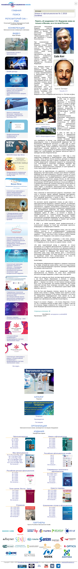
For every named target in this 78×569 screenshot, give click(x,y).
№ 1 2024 (52, 515)
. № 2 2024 (15, 498)
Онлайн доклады (12, 71)
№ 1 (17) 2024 (15, 510)
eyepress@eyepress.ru (67, 562)
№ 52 (52, 463)
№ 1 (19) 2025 (15, 507)
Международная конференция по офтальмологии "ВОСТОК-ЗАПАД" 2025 (16, 174)
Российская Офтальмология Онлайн (28, 562)
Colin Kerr (63, 58)
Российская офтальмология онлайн (57, 453)
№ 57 (52, 455)
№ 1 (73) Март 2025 (15, 458)
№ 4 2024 (15, 444)
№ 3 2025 (15, 438)
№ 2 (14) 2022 (15, 515)
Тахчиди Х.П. (63, 90)
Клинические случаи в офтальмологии (14, 53)
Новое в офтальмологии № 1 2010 (51, 13)
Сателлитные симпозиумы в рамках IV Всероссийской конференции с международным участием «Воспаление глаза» (15, 360)
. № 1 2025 (15, 494)
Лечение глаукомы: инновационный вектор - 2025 (16, 318)
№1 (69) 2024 (52, 493)
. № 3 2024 (15, 497)
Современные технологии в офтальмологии (57, 470)
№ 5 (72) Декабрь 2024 (15, 459)
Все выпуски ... (15, 448)
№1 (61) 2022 (52, 496)
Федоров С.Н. (45, 125)
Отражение (20, 505)
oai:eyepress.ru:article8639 (59, 314)
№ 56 (52, 457)
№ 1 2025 (15, 443)
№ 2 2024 (52, 446)
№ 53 (52, 461)
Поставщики (39, 422)
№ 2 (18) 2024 (15, 509)
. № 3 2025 (15, 490)
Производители (39, 419)
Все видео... (16, 366)
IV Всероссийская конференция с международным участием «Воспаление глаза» (15, 338)
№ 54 (52, 460)
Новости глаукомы (58, 488)
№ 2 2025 (15, 441)
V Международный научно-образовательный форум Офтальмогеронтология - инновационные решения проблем (15, 216)
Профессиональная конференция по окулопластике (13, 136)
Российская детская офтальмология (20, 471)
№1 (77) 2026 (52, 490)
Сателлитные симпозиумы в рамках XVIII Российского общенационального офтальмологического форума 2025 (16, 92)
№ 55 (52, 458)
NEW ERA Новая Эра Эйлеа (15, 155)
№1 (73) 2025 (52, 492)
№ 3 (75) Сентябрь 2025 (15, 455)
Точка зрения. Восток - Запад (20, 489)
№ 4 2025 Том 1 (52, 475)
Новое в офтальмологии (57, 436)
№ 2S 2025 (15, 440)
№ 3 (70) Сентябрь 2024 (15, 462)
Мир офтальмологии (20, 453)
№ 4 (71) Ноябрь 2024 (15, 461)
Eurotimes (38, 15)
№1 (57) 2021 (52, 498)
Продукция (39, 416)
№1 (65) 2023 (52, 495)
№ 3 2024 (15, 446)
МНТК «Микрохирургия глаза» (45, 135)
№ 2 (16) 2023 (15, 512)
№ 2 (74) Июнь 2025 (15, 456)
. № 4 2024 (15, 495)
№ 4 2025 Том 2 (52, 473)
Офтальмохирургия (20, 436)
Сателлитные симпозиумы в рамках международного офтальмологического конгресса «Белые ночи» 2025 (16, 193)
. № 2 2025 (15, 492)
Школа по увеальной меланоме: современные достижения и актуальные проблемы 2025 (15, 115)
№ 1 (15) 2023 (15, 513)
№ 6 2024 (52, 481)
